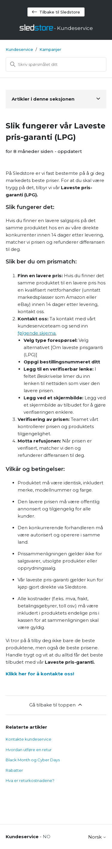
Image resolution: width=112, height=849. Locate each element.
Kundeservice (19, 49)
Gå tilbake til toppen (56, 705)
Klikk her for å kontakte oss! (40, 674)
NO (46, 836)
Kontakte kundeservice (28, 739)
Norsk (97, 836)
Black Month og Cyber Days (33, 759)
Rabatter (14, 770)
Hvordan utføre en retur (29, 749)
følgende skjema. (37, 333)
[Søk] (56, 64)
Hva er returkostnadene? (30, 780)
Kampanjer (50, 49)
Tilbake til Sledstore (56, 11)
